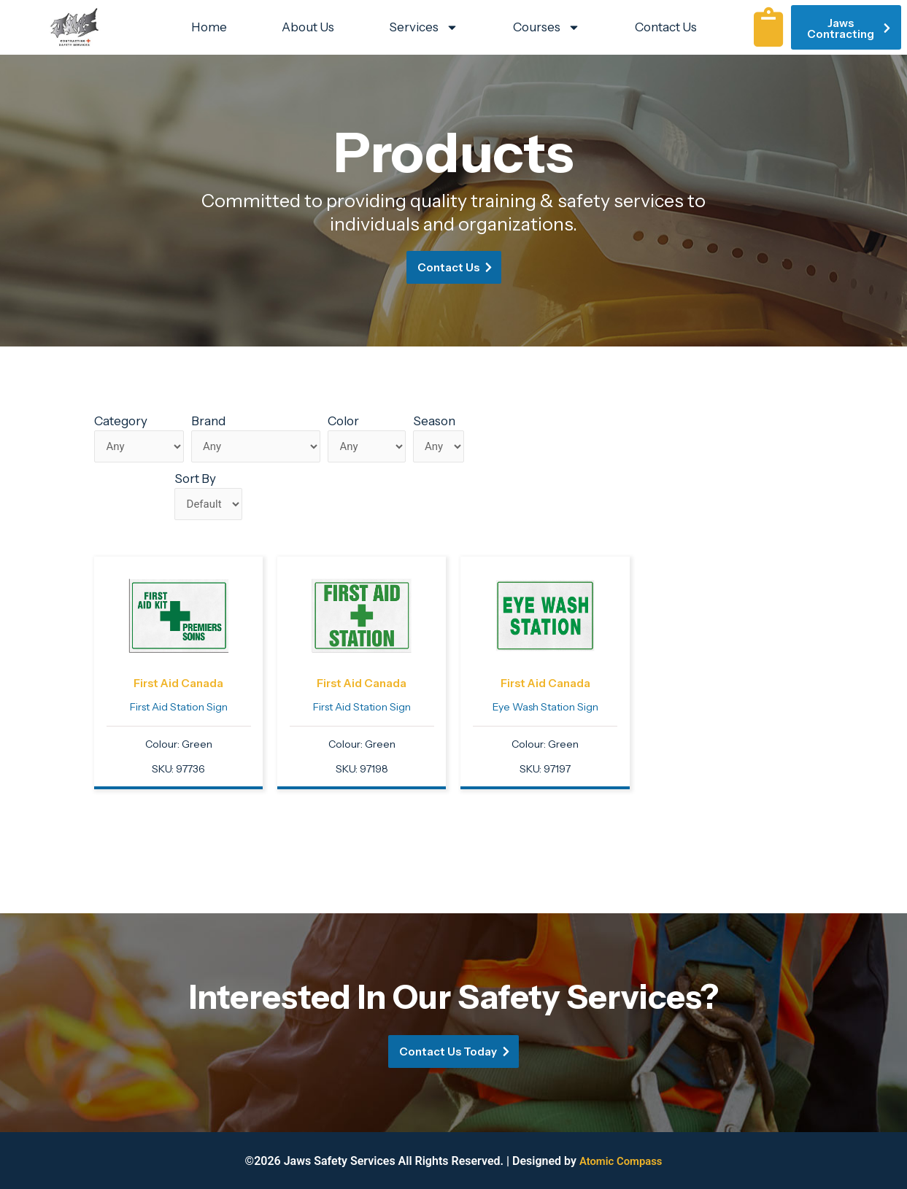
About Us (308, 27)
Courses (546, 27)
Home (209, 27)
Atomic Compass (620, 1161)
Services (423, 27)
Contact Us (666, 27)
